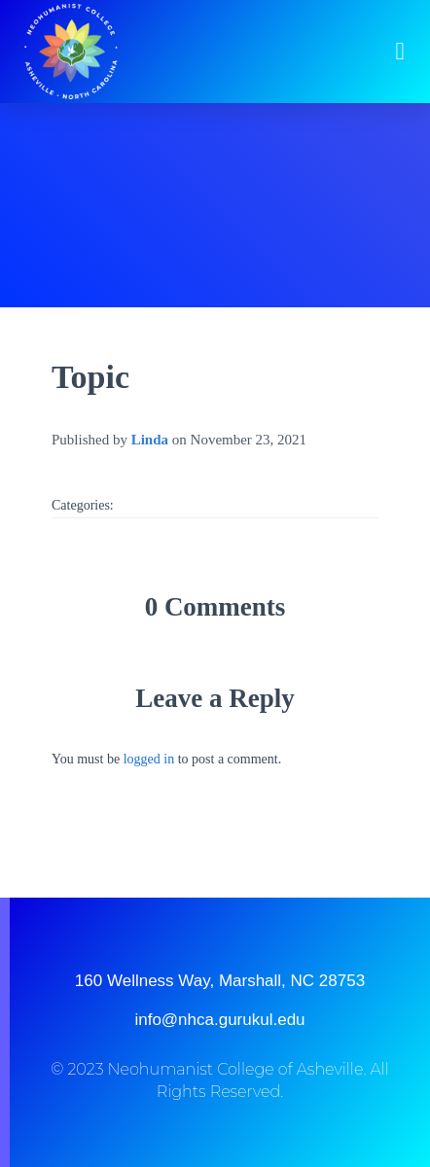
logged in (149, 759)
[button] (400, 51)
